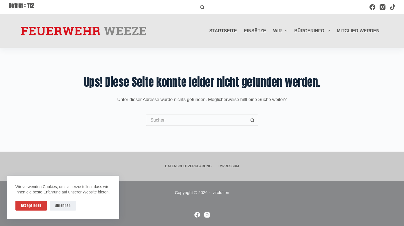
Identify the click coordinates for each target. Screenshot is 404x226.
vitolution (221, 192)
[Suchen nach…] (196, 120)
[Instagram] (382, 7)
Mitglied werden (358, 30)
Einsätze (255, 30)
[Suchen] (202, 7)
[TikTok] (393, 7)
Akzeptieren (31, 205)
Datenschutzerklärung (188, 166)
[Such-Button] (252, 120)
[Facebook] (372, 7)
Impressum (229, 166)
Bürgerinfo (313, 31)
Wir (281, 31)
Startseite (223, 30)
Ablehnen (62, 205)
